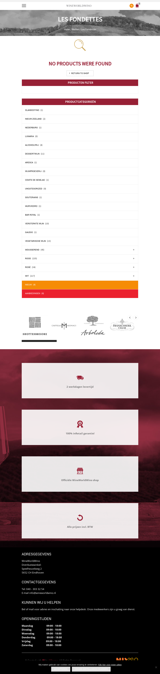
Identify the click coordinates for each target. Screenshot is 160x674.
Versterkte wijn (34, 223)
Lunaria (29, 136)
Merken (75, 29)
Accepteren (60, 669)
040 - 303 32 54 (35, 589)
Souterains (31, 197)
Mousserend (32, 249)
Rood (28, 258)
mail (31, 609)
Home (67, 29)
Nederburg (31, 127)
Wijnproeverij (33, 171)
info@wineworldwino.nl (42, 592)
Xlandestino (32, 110)
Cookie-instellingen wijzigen (91, 669)
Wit (27, 275)
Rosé (28, 267)
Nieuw (28, 284)
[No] (156, 667)
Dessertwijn (32, 153)
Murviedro (31, 206)
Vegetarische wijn (35, 240)
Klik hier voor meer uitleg (109, 664)
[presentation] (129, 317)
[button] (25, 341)
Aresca (29, 162)
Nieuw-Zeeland (33, 118)
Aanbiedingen (32, 293)
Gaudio (29, 232)
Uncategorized (33, 188)
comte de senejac (35, 179)
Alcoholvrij (32, 144)
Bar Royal (30, 214)
